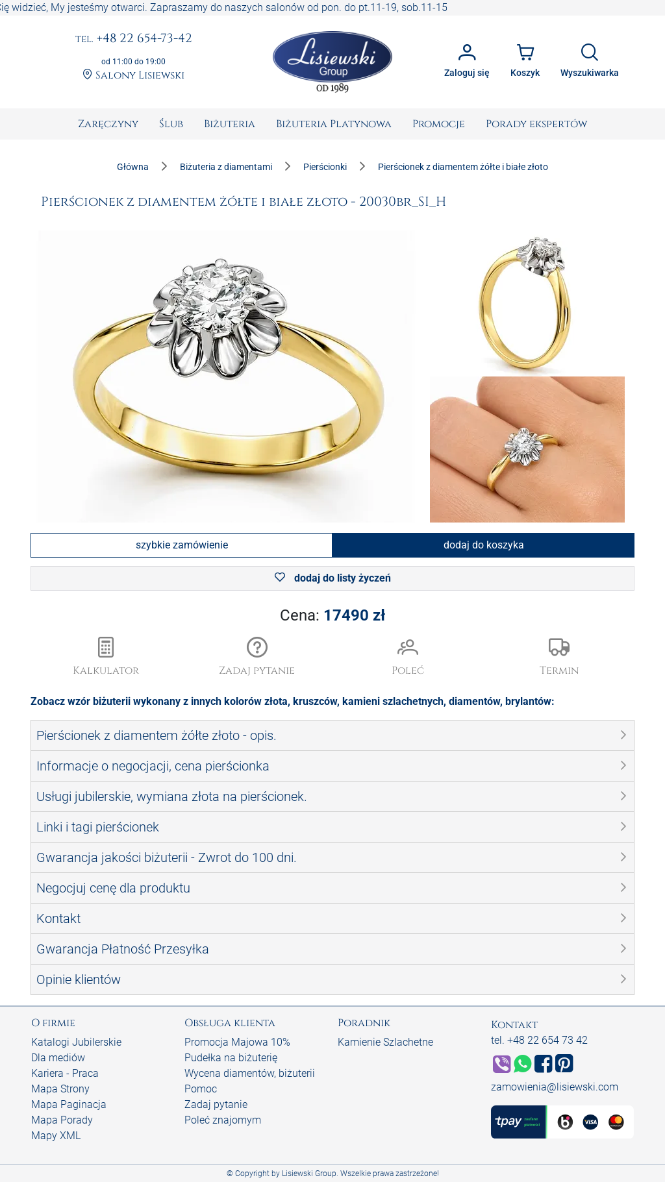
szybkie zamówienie (182, 545)
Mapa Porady (62, 1120)
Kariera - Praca (65, 1073)
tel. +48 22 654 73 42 (539, 1040)
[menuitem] (108, 124)
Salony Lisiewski (133, 75)
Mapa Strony (60, 1089)
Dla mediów (58, 1058)
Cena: (332, 615)
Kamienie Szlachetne (385, 1042)
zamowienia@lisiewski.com (554, 1087)
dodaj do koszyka (484, 545)
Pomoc (200, 1089)
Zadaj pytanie (215, 1104)
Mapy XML (56, 1135)
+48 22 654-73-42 (133, 38)
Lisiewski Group (309, 1173)
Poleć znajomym (222, 1120)
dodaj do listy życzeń (333, 578)
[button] (257, 657)
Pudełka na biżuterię (230, 1058)
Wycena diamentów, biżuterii (249, 1073)
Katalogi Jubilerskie (76, 1042)
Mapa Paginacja (69, 1104)
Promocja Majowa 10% (237, 1042)
